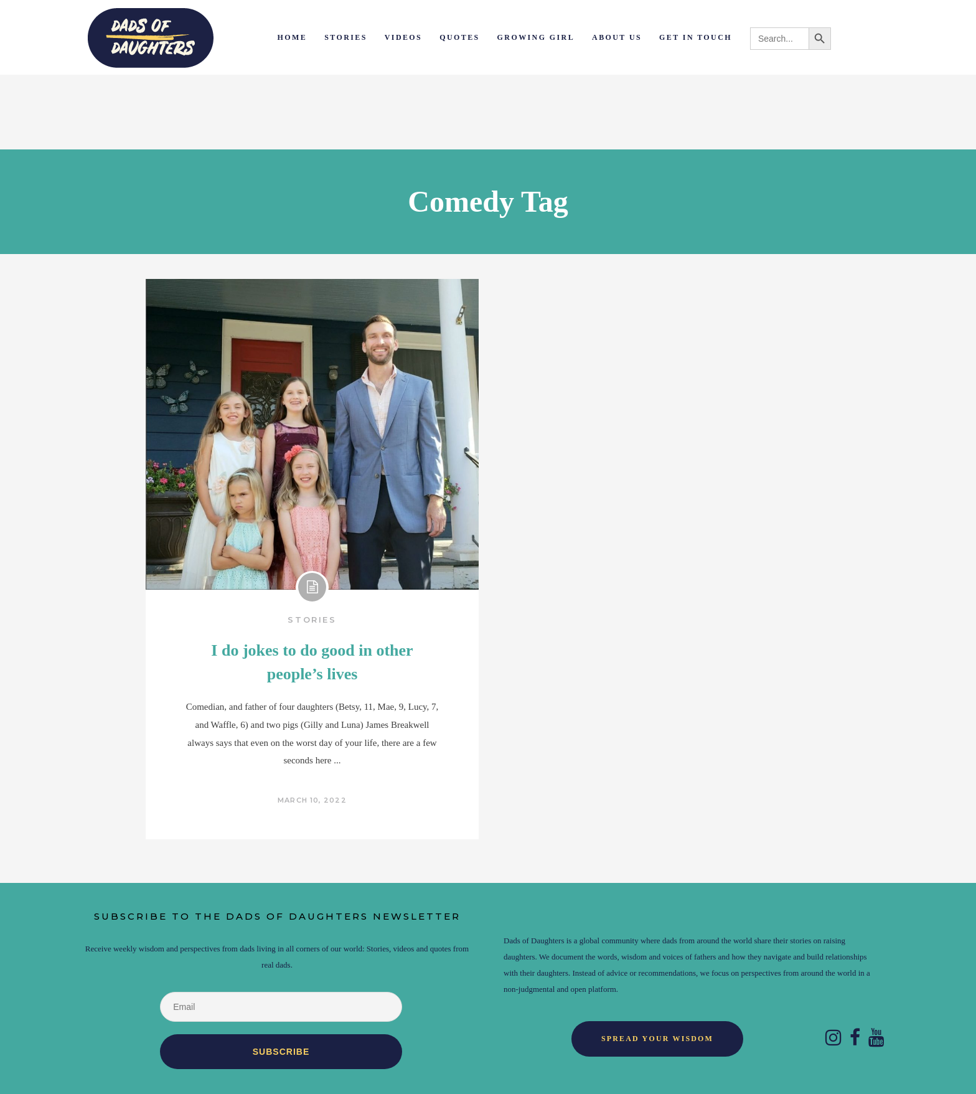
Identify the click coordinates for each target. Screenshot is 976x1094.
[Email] (280, 1007)
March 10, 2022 (312, 800)
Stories (312, 620)
